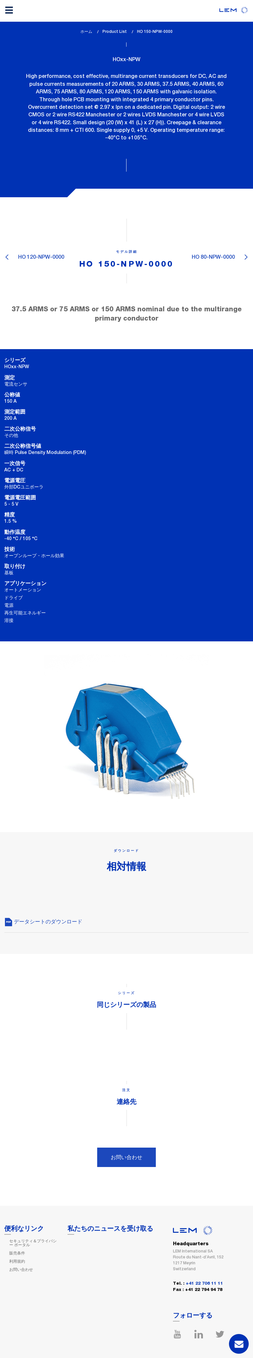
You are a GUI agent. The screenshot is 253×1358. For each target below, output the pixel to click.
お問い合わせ (126, 1157)
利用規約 (17, 1261)
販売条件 (17, 1253)
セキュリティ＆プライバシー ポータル (33, 1243)
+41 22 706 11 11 (204, 1283)
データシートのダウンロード (43, 921)
